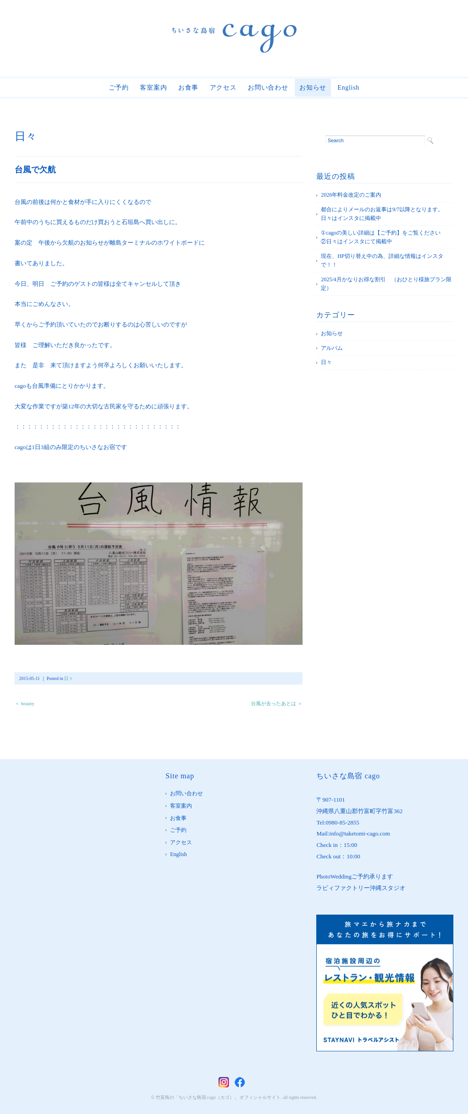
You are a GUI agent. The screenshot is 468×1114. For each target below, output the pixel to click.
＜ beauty (24, 703)
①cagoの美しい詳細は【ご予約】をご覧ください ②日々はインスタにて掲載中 (386, 237)
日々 (26, 136)
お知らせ (312, 87)
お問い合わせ (268, 87)
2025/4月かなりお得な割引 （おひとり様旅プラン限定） (386, 284)
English (349, 87)
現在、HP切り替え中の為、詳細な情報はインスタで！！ (382, 260)
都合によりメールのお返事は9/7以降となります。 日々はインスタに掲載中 (384, 214)
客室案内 (153, 87)
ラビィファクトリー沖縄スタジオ (360, 887)
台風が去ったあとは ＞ (277, 703)
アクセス (223, 87)
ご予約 (119, 87)
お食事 (188, 87)
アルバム (332, 348)
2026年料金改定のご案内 (351, 195)
